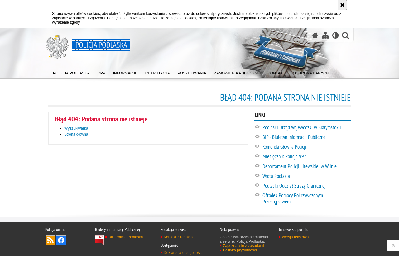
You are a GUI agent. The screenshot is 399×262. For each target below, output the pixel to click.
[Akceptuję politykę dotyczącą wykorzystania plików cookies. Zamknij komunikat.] (342, 5)
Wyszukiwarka (76, 128)
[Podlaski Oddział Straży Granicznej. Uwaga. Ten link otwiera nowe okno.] (306, 186)
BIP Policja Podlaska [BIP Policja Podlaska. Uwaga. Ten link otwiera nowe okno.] (125, 255)
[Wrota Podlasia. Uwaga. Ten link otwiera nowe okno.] (306, 176)
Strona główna (76, 134)
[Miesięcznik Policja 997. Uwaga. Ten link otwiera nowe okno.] (306, 157)
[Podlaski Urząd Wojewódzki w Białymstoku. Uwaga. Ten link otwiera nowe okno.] (306, 128)
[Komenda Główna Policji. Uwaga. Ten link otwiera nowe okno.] (306, 147)
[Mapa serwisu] (325, 35)
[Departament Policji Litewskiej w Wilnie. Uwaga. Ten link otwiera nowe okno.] (306, 167)
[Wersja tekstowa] (335, 35)
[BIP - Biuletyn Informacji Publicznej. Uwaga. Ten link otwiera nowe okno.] (306, 137)
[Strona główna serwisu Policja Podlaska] (315, 35)
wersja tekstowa (295, 255)
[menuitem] (71, 72)
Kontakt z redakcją (179, 255)
